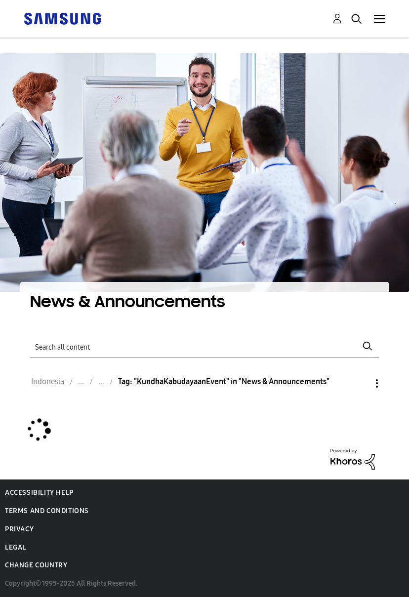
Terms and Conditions (47, 511)
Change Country (36, 565)
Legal (15, 547)
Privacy (19, 529)
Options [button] (360, 383)
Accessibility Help (39, 492)
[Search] (204, 346)
